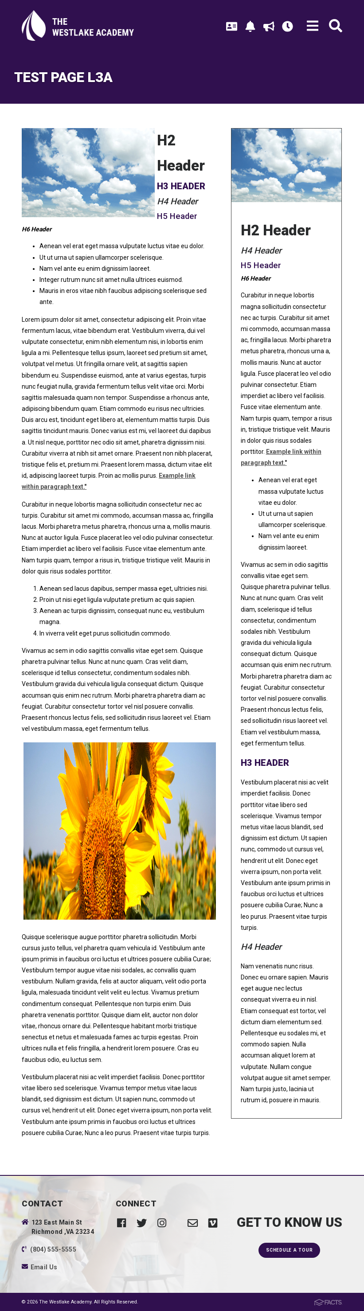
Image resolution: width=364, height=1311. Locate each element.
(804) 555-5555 (53, 1249)
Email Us (44, 1267)
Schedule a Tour (289, 1250)
